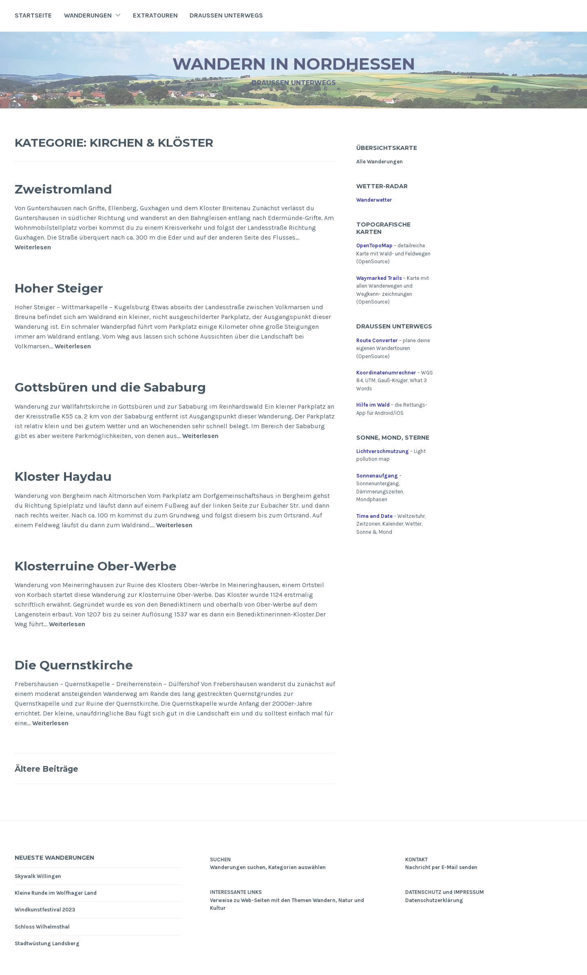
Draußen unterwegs (226, 15)
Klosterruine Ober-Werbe (116, 564)
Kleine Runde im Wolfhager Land (56, 893)
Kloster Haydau (76, 475)
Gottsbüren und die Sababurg (136, 386)
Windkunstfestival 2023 (45, 910)
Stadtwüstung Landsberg (47, 943)
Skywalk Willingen (38, 876)
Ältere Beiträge (55, 768)
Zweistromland (76, 188)
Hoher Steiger (71, 287)
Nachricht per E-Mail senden (441, 867)
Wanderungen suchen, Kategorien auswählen (268, 867)
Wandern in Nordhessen (294, 62)
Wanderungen (88, 15)
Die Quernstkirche (89, 663)
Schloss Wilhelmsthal (42, 927)
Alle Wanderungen (379, 161)
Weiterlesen (33, 247)
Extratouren (155, 15)
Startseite (33, 15)
